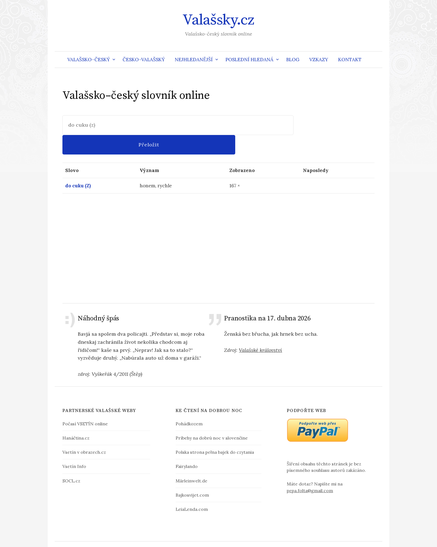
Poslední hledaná (249, 60)
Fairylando (187, 447)
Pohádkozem (189, 404)
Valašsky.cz (218, 20)
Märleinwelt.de (191, 461)
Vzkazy (318, 60)
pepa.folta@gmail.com (310, 471)
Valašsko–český (88, 60)
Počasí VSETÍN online (85, 404)
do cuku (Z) (78, 166)
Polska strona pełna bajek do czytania (215, 433)
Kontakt (349, 60)
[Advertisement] (218, 229)
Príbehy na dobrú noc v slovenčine (212, 418)
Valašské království (260, 330)
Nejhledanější (194, 60)
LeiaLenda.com (192, 489)
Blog (292, 60)
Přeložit (333, 125)
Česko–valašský (144, 60)
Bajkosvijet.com (192, 475)
